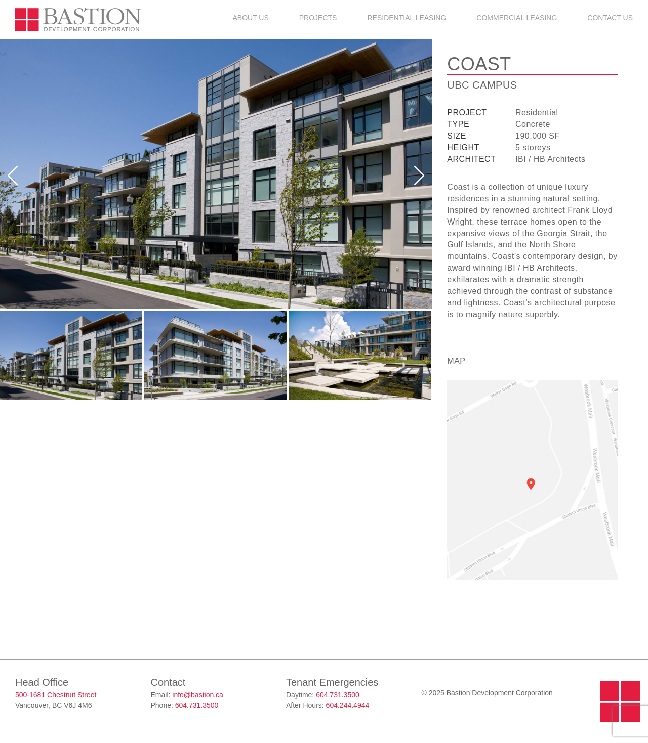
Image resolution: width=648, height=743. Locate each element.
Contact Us (610, 18)
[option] (216, 174)
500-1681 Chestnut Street (55, 695)
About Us (250, 18)
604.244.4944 (348, 705)
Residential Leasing (406, 18)
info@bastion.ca (197, 695)
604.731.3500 (197, 705)
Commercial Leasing (516, 18)
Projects (318, 18)
